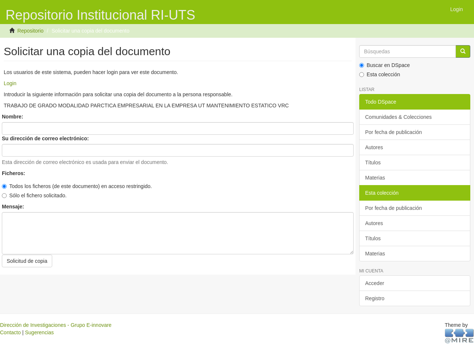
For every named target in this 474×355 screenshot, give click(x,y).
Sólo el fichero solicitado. (34, 195)
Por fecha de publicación (393, 132)
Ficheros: (14, 173)
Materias (375, 178)
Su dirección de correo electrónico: (46, 138)
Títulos (373, 162)
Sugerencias (39, 332)
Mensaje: (14, 207)
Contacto (10, 332)
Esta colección (379, 74)
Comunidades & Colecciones (398, 117)
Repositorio (30, 31)
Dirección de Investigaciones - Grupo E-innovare (55, 325)
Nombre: (13, 117)
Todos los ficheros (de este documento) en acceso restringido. (77, 186)
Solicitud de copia (27, 261)
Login (10, 83)
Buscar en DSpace (384, 65)
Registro (374, 298)
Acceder (374, 283)
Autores (374, 147)
